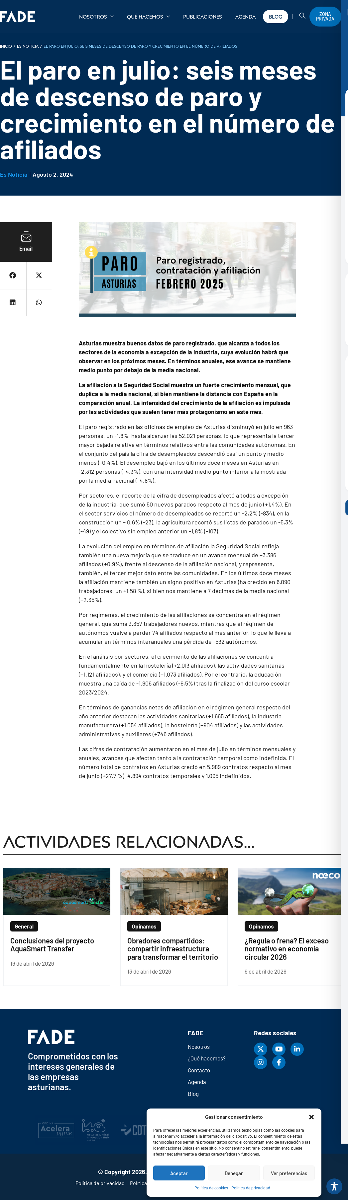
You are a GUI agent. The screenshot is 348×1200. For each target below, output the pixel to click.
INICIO (6, 46)
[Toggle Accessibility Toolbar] (334, 1186)
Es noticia (28, 46)
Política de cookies (211, 1188)
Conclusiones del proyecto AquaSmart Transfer (52, 944)
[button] (311, 1117)
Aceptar (179, 1173)
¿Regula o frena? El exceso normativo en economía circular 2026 (287, 948)
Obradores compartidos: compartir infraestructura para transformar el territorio (172, 948)
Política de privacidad (250, 1188)
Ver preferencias (289, 1173)
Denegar (234, 1173)
